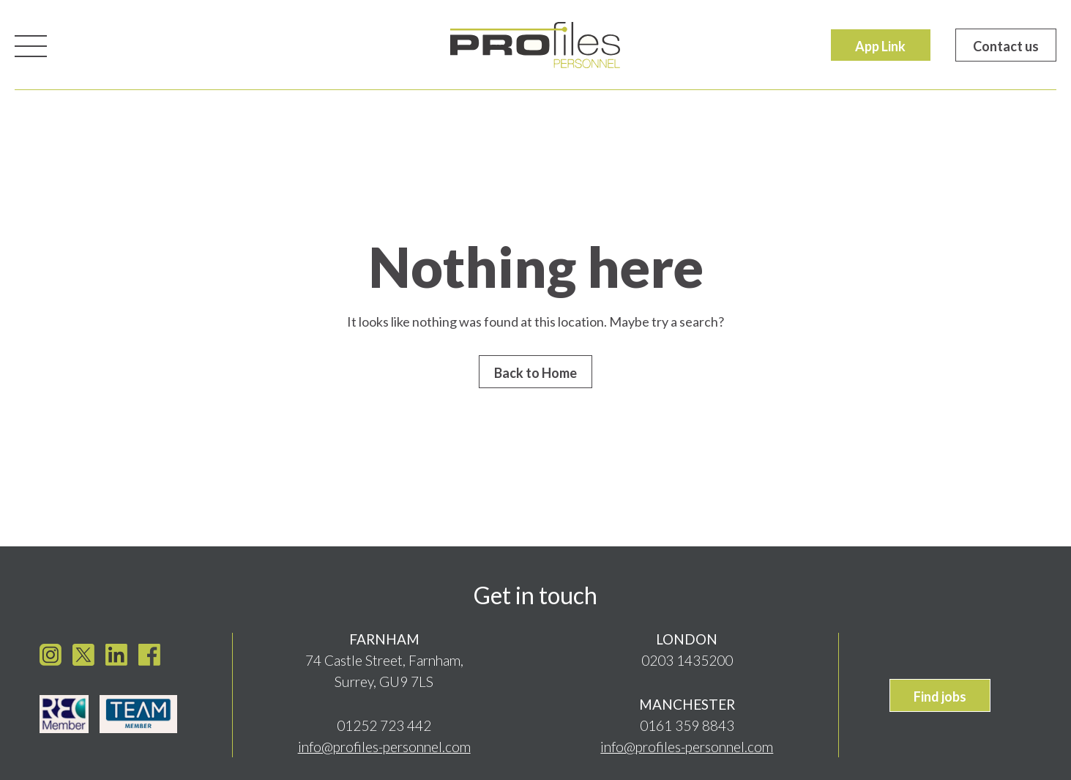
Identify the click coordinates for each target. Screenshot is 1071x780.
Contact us (1006, 46)
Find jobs (940, 693)
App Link (880, 46)
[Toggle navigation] (31, 44)
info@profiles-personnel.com (384, 743)
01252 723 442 (384, 721)
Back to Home (535, 373)
